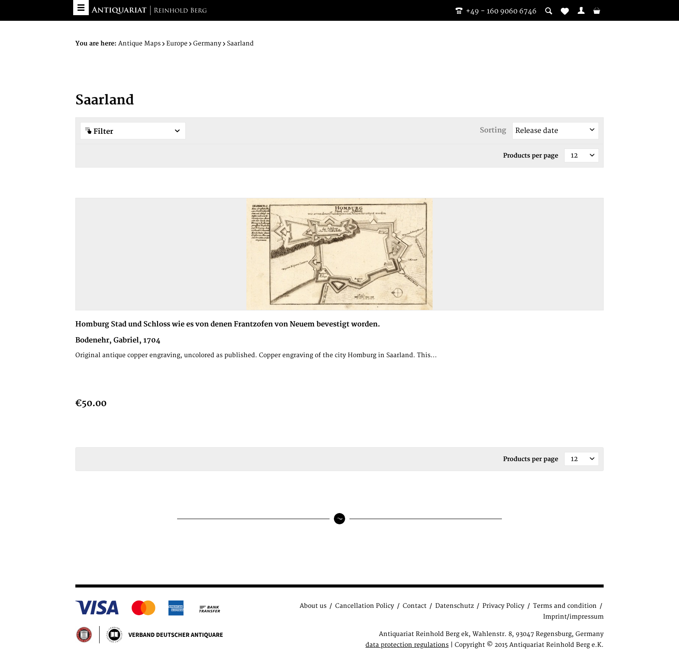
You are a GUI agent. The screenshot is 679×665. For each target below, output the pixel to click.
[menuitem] (581, 10)
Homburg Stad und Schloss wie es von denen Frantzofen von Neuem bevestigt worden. (227, 324)
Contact (415, 606)
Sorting (493, 130)
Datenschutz (454, 606)
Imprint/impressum (573, 616)
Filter (133, 131)
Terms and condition (565, 606)
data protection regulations (407, 645)
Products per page (530, 155)
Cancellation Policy (364, 606)
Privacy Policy (503, 606)
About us (313, 606)
